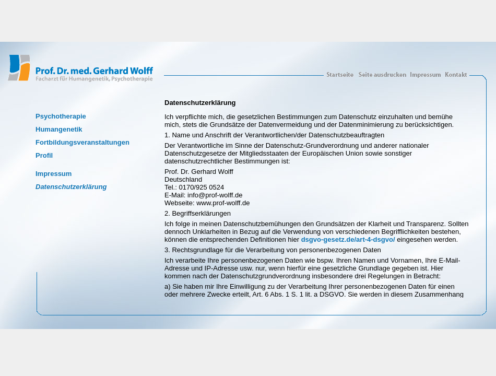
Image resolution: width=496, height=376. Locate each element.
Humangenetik (59, 129)
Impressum (54, 174)
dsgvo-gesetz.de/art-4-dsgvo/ (348, 239)
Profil (44, 155)
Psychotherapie (61, 116)
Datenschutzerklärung (71, 187)
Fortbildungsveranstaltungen (82, 142)
